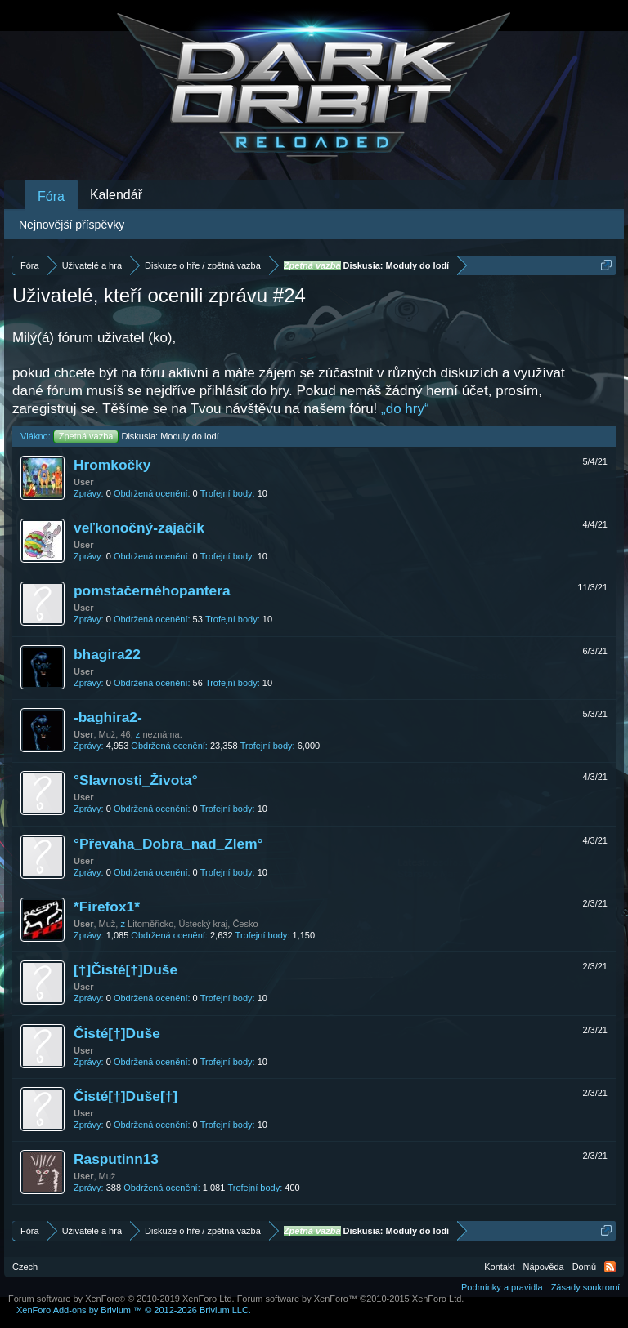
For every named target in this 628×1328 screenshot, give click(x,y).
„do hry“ (405, 409)
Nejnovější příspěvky (71, 224)
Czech (25, 1267)
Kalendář (116, 195)
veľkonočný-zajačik (139, 527)
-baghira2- (108, 717)
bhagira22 (107, 654)
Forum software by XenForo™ (350, 1298)
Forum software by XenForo (121, 1298)
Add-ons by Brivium (133, 1310)
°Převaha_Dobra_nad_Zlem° (168, 844)
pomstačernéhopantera (152, 590)
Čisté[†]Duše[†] (125, 1096)
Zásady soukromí (585, 1287)
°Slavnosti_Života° (136, 780)
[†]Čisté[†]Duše (125, 969)
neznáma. (162, 734)
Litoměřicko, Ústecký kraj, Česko (193, 924)
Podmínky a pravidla (502, 1287)
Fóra (51, 196)
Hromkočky (112, 465)
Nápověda (543, 1267)
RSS (610, 1266)
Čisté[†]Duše (117, 1033)
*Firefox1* (107, 906)
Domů (584, 1267)
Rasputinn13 (116, 1159)
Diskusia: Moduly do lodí (136, 436)
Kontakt (499, 1267)
